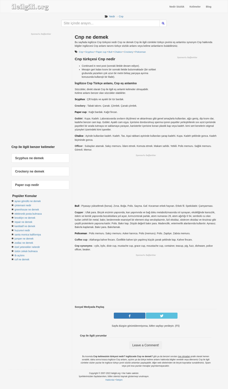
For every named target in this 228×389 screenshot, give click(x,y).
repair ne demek (23, 222)
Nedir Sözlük (176, 6)
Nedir (112, 16)
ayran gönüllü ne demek (28, 201)
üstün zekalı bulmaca (26, 251)
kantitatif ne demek (25, 226)
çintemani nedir (23, 205)
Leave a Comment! (145, 345)
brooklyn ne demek (25, 217)
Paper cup (101, 52)
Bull (110, 52)
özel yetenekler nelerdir (27, 247)
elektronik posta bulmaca (28, 213)
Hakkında (109, 380)
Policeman (140, 52)
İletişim (119, 380)
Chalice (118, 52)
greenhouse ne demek (27, 209)
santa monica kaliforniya (28, 234)
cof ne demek (22, 259)
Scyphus (89, 52)
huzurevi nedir (22, 230)
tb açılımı (20, 255)
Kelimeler (195, 6)
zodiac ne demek (24, 242)
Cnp (121, 16)
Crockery (128, 52)
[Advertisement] (187, 83)
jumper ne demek (24, 238)
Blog (208, 6)
